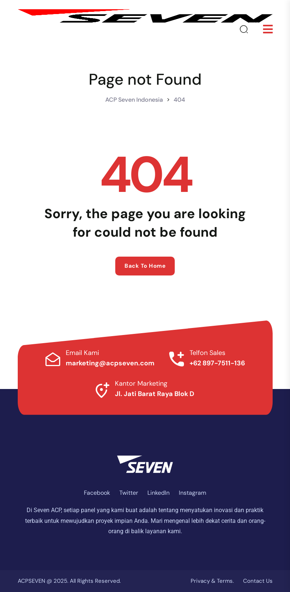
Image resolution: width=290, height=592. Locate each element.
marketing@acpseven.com (110, 363)
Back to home (145, 266)
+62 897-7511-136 (217, 363)
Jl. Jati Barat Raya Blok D (154, 393)
